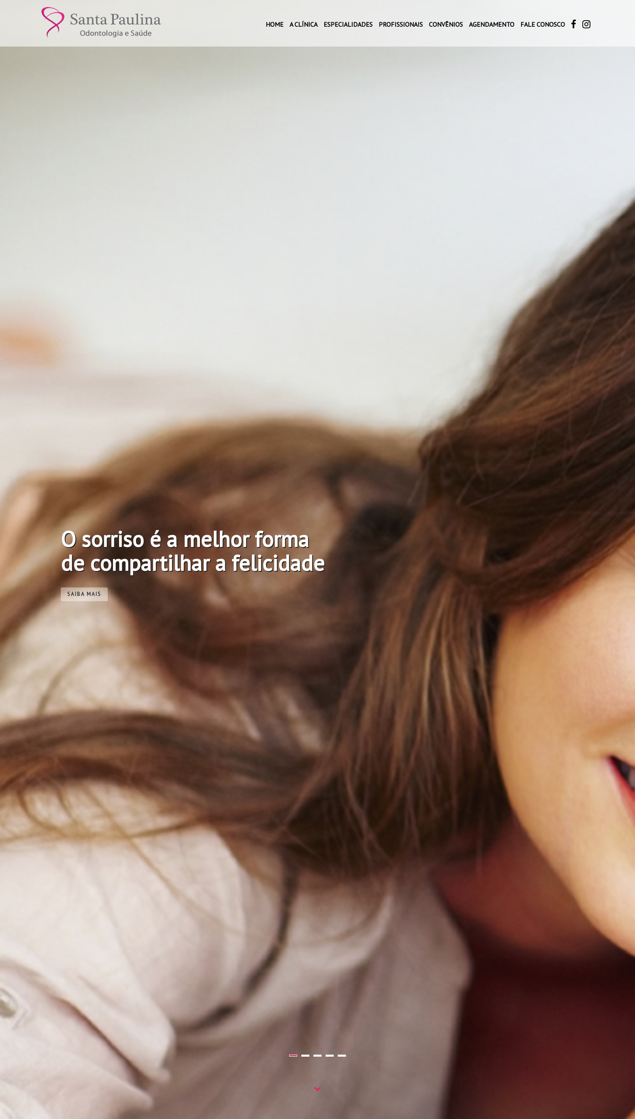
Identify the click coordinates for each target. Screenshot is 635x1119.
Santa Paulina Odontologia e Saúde (101, 23)
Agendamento (491, 24)
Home (274, 24)
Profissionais (401, 24)
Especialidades (348, 24)
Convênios (446, 24)
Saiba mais (84, 594)
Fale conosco (542, 24)
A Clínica (304, 24)
